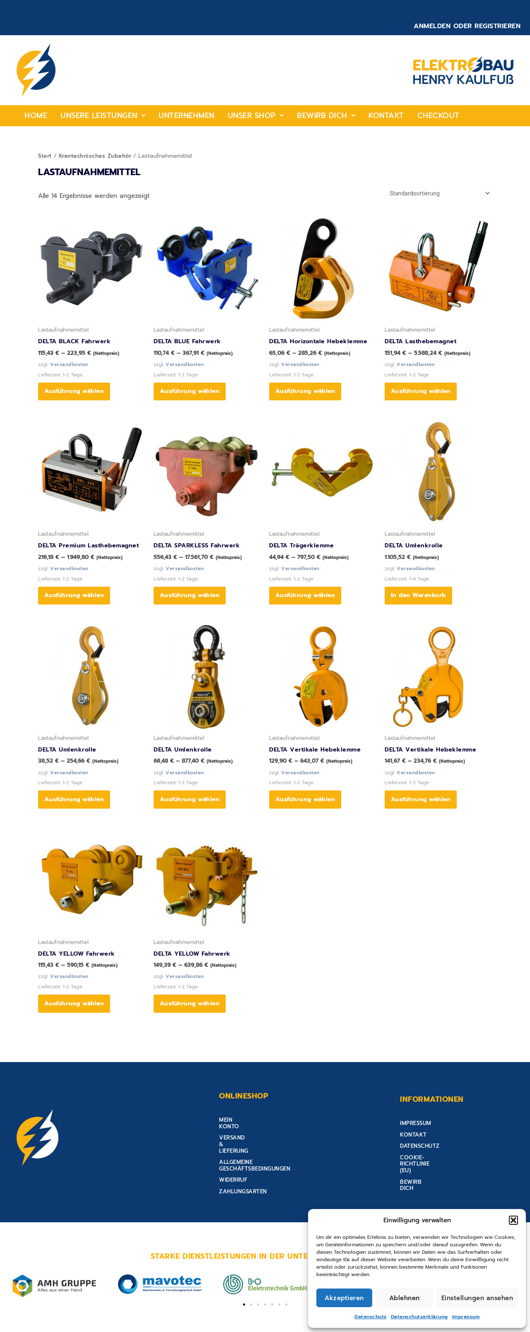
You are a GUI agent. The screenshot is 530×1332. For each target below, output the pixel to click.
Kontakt (386, 115)
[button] (513, 1220)
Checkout (438, 115)
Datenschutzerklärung (419, 1316)
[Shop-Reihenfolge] (436, 193)
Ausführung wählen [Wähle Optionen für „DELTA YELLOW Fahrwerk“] (77, 1023)
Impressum (466, 1316)
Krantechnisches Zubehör (97, 156)
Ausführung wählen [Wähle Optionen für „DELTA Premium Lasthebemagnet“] (77, 604)
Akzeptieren (344, 1298)
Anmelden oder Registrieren (467, 26)
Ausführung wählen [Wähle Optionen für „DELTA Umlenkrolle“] (77, 814)
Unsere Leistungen (102, 115)
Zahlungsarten (243, 1188)
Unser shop (256, 115)
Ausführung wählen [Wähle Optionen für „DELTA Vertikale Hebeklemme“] (308, 814)
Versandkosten (69, 366)
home (35, 115)
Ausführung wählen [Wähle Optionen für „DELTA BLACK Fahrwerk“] (77, 395)
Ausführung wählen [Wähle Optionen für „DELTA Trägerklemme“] (308, 604)
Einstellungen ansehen (477, 1298)
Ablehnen (404, 1298)
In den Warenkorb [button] (421, 604)
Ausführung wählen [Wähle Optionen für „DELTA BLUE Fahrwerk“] (192, 395)
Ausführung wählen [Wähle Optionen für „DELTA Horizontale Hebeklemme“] (308, 395)
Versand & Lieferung (251, 1154)
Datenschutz (370, 1316)
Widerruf (233, 1177)
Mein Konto (237, 1143)
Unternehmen (186, 115)
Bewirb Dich (326, 115)
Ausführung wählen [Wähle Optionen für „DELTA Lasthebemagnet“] (423, 395)
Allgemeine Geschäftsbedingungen (272, 1165)
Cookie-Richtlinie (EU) (433, 1177)
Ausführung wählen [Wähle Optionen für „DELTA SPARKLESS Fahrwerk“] (192, 604)
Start (45, 156)
